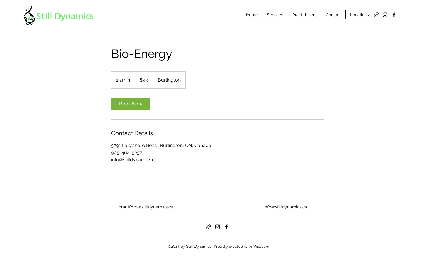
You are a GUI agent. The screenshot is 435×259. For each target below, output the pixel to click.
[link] (130, 104)
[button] (304, 14)
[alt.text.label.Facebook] (394, 15)
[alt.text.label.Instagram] (385, 15)
